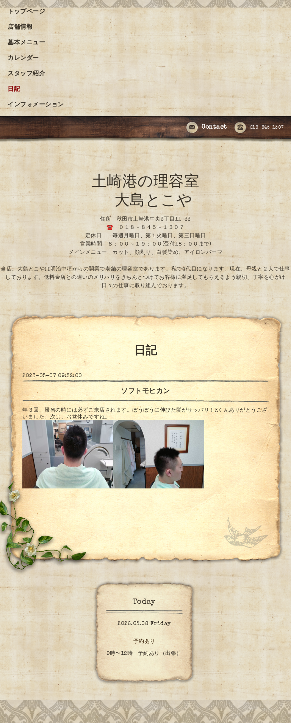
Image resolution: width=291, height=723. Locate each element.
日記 (14, 90)
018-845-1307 (259, 128)
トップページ (26, 12)
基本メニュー (26, 43)
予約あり (144, 641)
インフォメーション (36, 105)
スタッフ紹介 (26, 74)
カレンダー (23, 59)
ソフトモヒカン (145, 391)
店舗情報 (20, 28)
